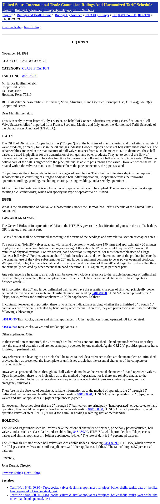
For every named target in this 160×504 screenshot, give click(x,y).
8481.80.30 (9, 319)
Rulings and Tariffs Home (34, 15)
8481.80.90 (29, 76)
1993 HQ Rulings (97, 15)
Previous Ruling (12, 27)
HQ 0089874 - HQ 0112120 (131, 15)
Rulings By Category (58, 10)
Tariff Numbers (83, 10)
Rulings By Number (28, 10)
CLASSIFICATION (35, 68)
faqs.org (7, 10)
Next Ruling (32, 27)
